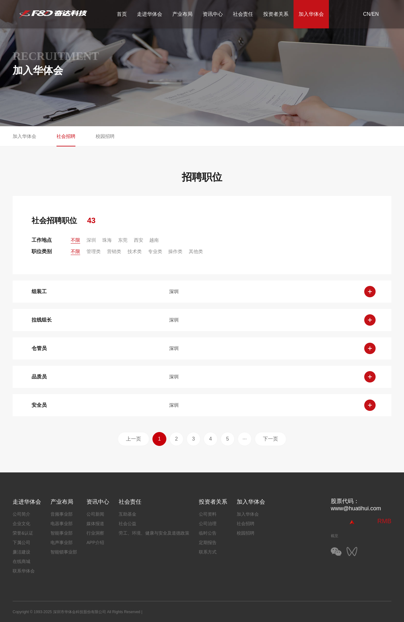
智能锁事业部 (63, 551)
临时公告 (208, 533)
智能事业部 (61, 533)
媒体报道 (95, 523)
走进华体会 (149, 14)
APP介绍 (95, 542)
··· (244, 438)
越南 (154, 240)
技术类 (135, 251)
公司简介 (21, 514)
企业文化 (21, 523)
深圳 (91, 240)
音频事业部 (61, 514)
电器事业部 (61, 523)
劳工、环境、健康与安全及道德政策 (154, 533)
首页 (122, 14)
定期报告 (208, 542)
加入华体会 (311, 14)
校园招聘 (105, 136)
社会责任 (243, 14)
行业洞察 (95, 533)
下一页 (270, 438)
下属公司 (21, 542)
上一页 (133, 438)
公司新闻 (95, 514)
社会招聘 (65, 136)
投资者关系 (275, 14)
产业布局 (182, 14)
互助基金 (127, 514)
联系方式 (208, 551)
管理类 (93, 251)
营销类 (114, 251)
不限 (75, 240)
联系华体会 (24, 570)
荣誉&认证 (23, 533)
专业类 (155, 251)
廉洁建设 (21, 551)
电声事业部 (61, 542)
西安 (138, 240)
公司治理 (208, 523)
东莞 (123, 240)
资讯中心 (213, 14)
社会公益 (127, 523)
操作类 (175, 251)
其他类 (196, 251)
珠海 (107, 240)
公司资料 (208, 514)
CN (366, 14)
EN (375, 14)
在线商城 (21, 561)
